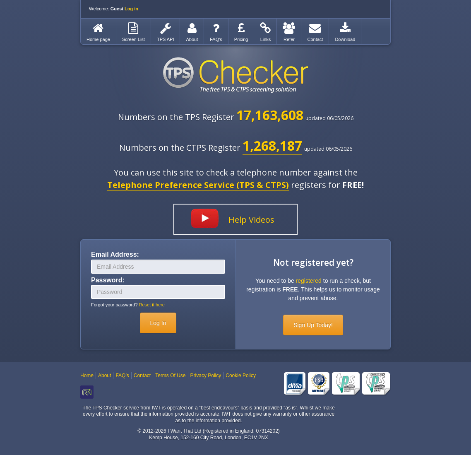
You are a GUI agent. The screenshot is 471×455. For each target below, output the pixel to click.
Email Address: (115, 254)
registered (309, 280)
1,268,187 (272, 145)
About (104, 375)
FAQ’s (122, 375)
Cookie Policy (241, 375)
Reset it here (152, 304)
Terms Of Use (170, 375)
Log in (131, 8)
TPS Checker (235, 75)
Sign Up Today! (313, 325)
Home (87, 375)
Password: (108, 280)
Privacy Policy (205, 375)
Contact (142, 375)
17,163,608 (269, 115)
